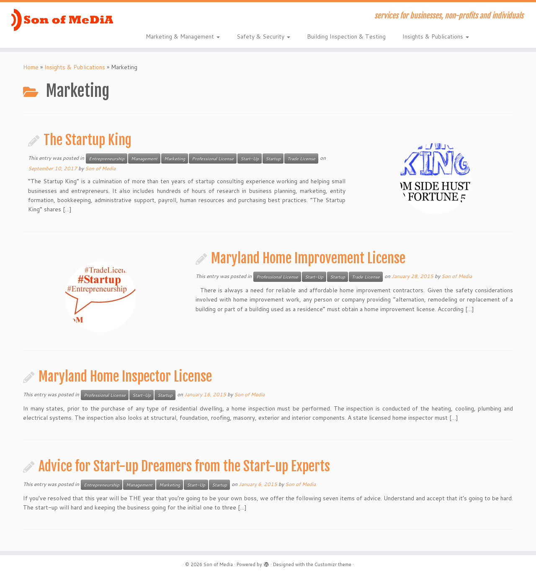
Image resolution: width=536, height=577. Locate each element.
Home (31, 67)
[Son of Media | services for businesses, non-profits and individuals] (62, 19)
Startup (273, 158)
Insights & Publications (435, 36)
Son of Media (100, 168)
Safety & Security (263, 36)
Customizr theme (332, 564)
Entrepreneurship (106, 158)
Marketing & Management (183, 36)
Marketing (174, 158)
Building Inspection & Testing (346, 36)
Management (144, 158)
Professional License (213, 158)
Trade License (301, 158)
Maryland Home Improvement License (308, 258)
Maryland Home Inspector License (125, 376)
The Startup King (87, 140)
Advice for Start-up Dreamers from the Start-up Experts (184, 466)
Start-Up (249, 158)
